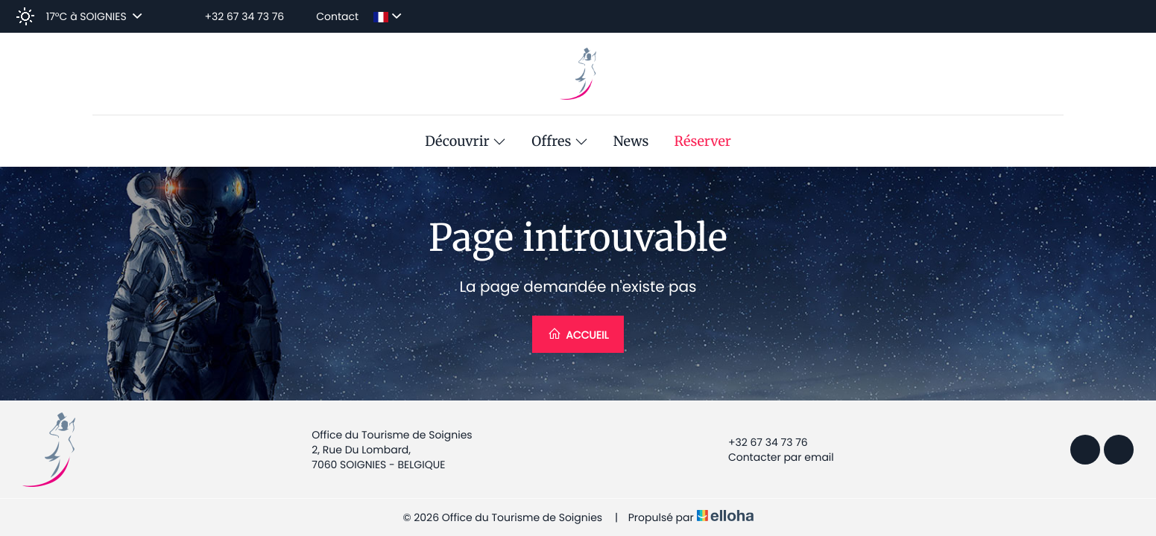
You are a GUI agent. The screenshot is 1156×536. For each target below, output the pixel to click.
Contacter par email (772, 457)
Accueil (578, 334)
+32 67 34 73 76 (759, 442)
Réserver (703, 141)
